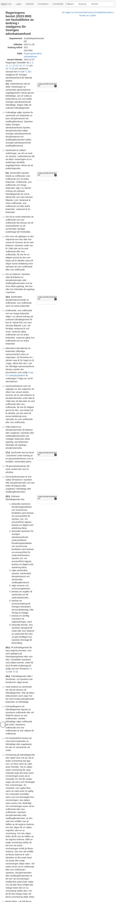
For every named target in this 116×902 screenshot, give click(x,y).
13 (48, 313)
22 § (8, 240)
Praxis (71, 4)
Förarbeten (43, 4)
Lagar (18, 4)
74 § (74, 507)
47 (53, 39)
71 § (8, 770)
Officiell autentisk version (22, 896)
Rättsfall (30, 4)
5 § (7, 89)
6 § (56, 757)
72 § (8, 787)
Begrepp (83, 4)
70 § (8, 715)
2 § (7, 48)
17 (39, 39)
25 (46, 39)
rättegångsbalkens (55, 700)
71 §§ (44, 42)
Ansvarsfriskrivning (46, 900)
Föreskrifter (58, 4)
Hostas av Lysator (84, 900)
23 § (8, 304)
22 (42, 39)
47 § (8, 601)
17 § (8, 218)
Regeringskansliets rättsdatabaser (40, 33)
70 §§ (56, 313)
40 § (60, 829)
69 (63, 39)
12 (35, 39)
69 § (8, 662)
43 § (8, 503)
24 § (8, 317)
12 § (8, 147)
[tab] (92, 48)
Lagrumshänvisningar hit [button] (81, 48)
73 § (8, 804)
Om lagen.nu (29, 900)
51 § (8, 630)
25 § (8, 471)
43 (49, 39)
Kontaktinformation (65, 900)
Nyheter (94, 4)
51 (56, 39)
